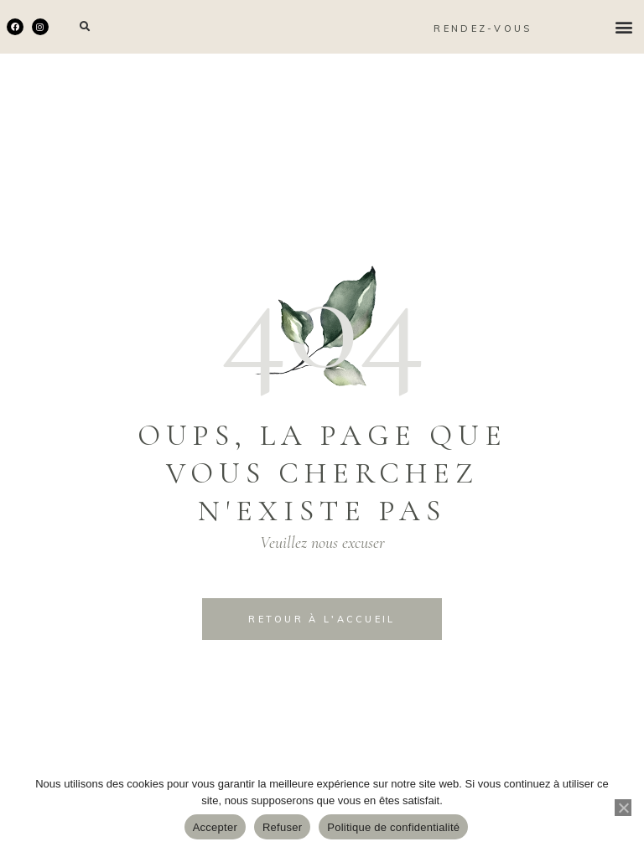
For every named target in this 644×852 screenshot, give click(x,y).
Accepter (215, 827)
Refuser (282, 827)
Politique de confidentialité (393, 827)
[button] (85, 27)
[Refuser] (623, 807)
